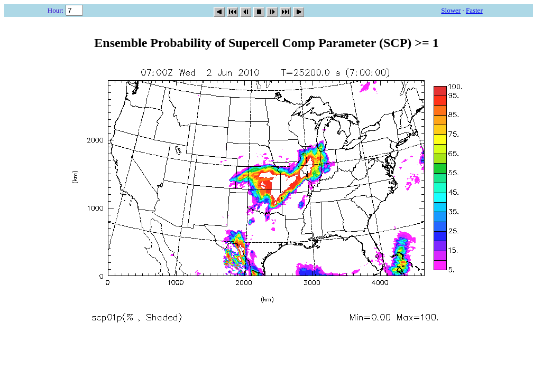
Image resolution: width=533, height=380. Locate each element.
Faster (474, 10)
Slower (451, 10)
